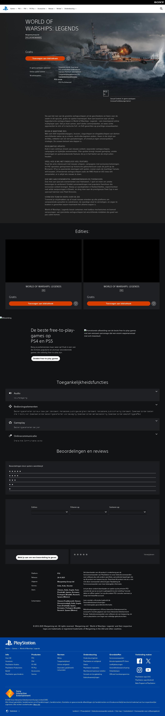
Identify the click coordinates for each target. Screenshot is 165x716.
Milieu (59, 658)
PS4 (25, 9)
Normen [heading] (60, 654)
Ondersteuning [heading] (90, 654)
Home (7, 648)
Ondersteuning (69, 9)
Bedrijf (7, 671)
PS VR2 (33, 664)
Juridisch (76, 711)
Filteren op (74, 507)
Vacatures (9, 661)
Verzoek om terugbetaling (92, 674)
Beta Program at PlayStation (145, 683)
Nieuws (50, 9)
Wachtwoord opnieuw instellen (94, 671)
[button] (68, 77)
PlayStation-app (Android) (144, 680)
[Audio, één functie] (82, 395)
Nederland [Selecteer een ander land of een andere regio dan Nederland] (12, 711)
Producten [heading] (36, 654)
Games (12, 9)
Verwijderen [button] (149, 554)
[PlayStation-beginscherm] (5, 8)
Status (85, 664)
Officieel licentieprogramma (119, 674)
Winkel (59, 9)
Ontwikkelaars (114, 671)
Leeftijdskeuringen (116, 664)
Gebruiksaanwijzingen (91, 677)
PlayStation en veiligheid (92, 661)
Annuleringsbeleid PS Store (119, 661)
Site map (118, 711)
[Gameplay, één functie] (82, 424)
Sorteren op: (114, 507)
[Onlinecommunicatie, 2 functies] (82, 437)
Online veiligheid (63, 664)
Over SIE (8, 658)
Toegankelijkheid (63, 661)
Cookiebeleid (128, 711)
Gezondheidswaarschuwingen (94, 602)
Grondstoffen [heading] (115, 654)
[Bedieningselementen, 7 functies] (82, 409)
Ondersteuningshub (90, 658)
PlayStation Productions (13, 668)
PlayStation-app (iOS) (143, 677)
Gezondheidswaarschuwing (119, 668)
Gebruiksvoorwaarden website (103, 711)
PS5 (19, 9)
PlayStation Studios (12, 664)
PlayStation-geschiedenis (14, 674)
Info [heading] (7, 654)
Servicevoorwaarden (116, 658)
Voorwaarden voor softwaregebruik (147, 711)
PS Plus (32, 9)
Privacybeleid (85, 711)
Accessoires (41, 9)
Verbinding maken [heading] (143, 654)
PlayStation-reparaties (91, 668)
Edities (34, 507)
